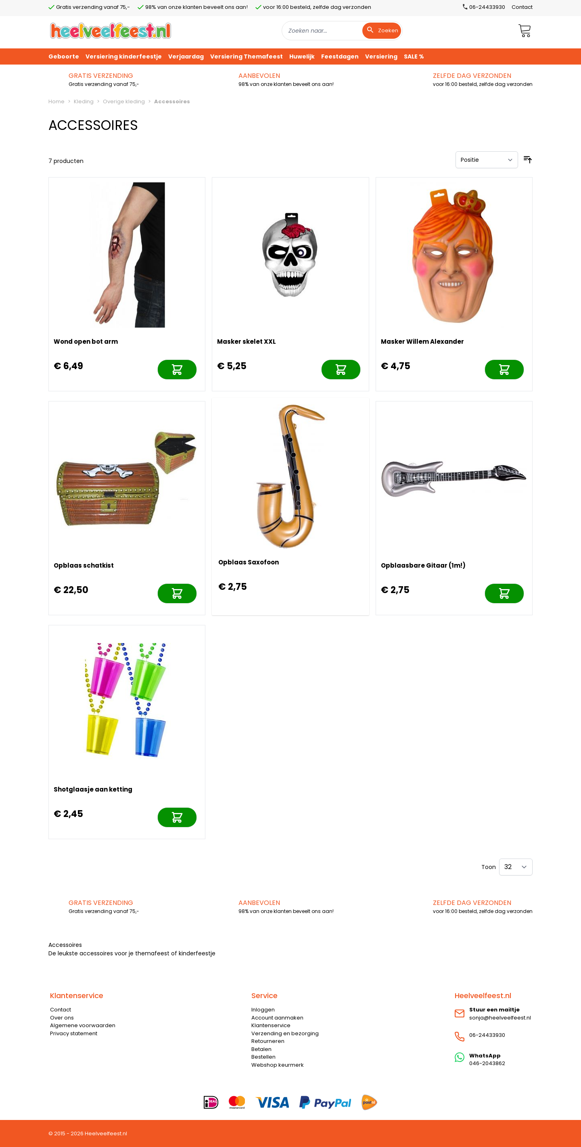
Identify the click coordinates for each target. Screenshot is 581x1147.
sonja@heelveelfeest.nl (500, 1018)
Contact (522, 7)
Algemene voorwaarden (82, 1025)
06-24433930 (487, 1035)
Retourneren (267, 1041)
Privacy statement (73, 1033)
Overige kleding (124, 101)
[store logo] (110, 30)
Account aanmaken (277, 1018)
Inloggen (263, 1009)
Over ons (62, 1018)
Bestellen (263, 1057)
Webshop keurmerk (277, 1065)
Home (56, 101)
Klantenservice (270, 1025)
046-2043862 (487, 1063)
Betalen (261, 1049)
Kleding (84, 101)
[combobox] (342, 30)
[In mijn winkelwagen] (177, 369)
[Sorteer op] (487, 159)
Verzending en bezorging (285, 1033)
